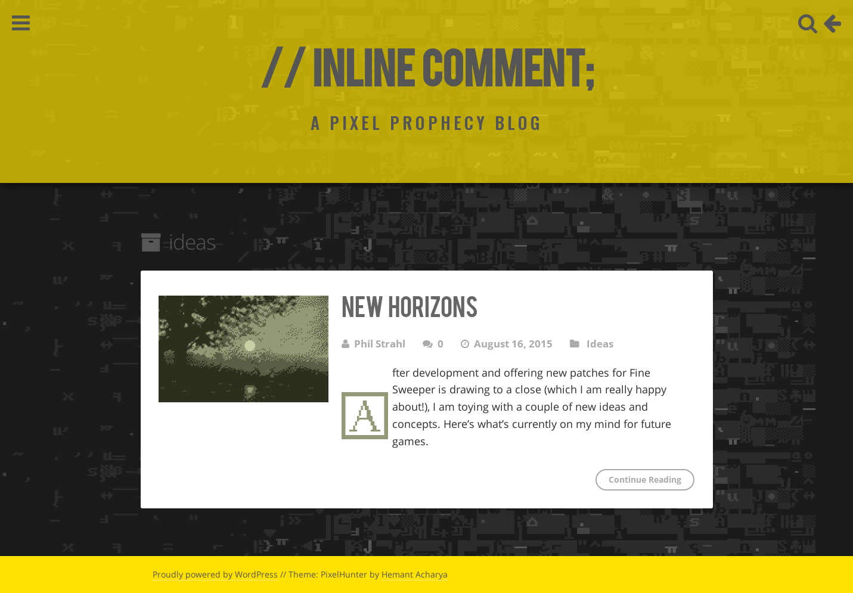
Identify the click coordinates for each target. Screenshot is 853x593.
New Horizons (409, 305)
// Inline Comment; (426, 66)
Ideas (600, 343)
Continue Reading (645, 479)
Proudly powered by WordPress (215, 574)
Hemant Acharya (414, 574)
